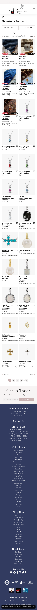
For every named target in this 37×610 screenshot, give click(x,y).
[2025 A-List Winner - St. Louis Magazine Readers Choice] (18, 590)
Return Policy (13, 597)
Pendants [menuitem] (18, 534)
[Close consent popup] (34, 606)
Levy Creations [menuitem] (18, 490)
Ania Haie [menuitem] (18, 452)
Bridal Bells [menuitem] (18, 459)
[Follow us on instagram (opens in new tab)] (20, 572)
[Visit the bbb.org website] (25, 590)
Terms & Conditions (10, 601)
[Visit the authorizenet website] (7, 582)
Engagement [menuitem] (18, 522)
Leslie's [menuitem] (18, 488)
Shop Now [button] (29, 2)
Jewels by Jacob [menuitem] (18, 483)
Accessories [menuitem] (18, 515)
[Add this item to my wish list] (16, 56)
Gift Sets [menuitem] (18, 543)
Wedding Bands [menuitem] (18, 525)
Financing (18, 554)
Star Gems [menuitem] (18, 504)
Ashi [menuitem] (18, 455)
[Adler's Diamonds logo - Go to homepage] (18, 8)
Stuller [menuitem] (18, 507)
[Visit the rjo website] (30, 582)
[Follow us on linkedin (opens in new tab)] (26, 572)
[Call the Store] (18, 416)
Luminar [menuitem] (18, 492)
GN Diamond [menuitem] (18, 471)
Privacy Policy (18, 564)
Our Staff (18, 557)
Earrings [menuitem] (18, 529)
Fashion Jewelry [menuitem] (18, 517)
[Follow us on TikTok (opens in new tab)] (23, 572)
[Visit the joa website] (23, 582)
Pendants (6, 17)
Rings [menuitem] (18, 527)
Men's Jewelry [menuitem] (18, 520)
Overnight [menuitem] (18, 497)
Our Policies (18, 561)
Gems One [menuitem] (18, 469)
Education (18, 559)
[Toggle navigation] (3, 9)
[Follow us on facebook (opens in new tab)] (17, 572)
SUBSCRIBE (26, 399)
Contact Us (18, 421)
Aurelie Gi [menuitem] (18, 457)
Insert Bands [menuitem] (18, 541)
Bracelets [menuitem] (19, 532)
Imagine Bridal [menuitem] (18, 478)
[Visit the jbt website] (15, 582)
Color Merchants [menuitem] (18, 462)
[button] (34, 9)
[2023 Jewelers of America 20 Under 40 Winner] (11, 590)
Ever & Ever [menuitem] (18, 464)
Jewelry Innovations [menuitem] (18, 481)
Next (31, 36)
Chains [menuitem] (18, 539)
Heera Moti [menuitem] (18, 476)
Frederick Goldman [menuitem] (18, 467)
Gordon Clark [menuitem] (18, 474)
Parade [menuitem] (18, 499)
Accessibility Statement (25, 601)
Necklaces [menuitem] (18, 536)
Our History (18, 552)
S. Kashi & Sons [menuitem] (18, 502)
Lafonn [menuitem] (18, 485)
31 (27, 380)
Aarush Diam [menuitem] (18, 450)
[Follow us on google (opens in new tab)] (14, 572)
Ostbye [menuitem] (18, 495)
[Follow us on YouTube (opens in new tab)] (11, 572)
